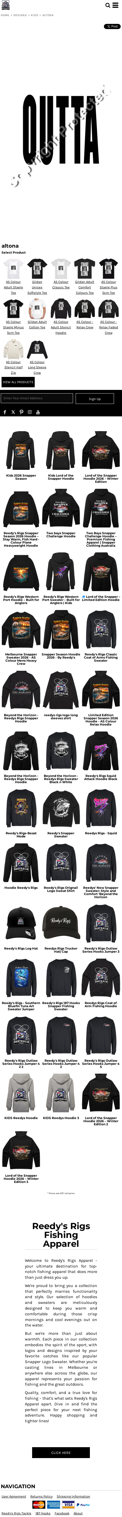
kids (34, 15)
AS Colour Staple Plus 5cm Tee (108, 287)
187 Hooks (43, 1513)
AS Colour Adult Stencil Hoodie (61, 327)
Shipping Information (73, 1496)
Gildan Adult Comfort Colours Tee (84, 287)
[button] (107, 5)
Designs (20, 15)
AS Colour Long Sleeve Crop (37, 367)
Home (5, 15)
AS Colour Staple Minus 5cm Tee (13, 327)
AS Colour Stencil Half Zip (13, 367)
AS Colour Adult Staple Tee (13, 287)
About (78, 1513)
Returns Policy (41, 1496)
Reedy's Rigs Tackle (16, 1513)
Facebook (62, 1513)
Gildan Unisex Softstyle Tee (37, 287)
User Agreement (14, 1496)
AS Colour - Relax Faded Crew (108, 327)
